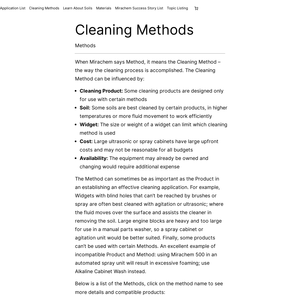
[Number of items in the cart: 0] (196, 8)
